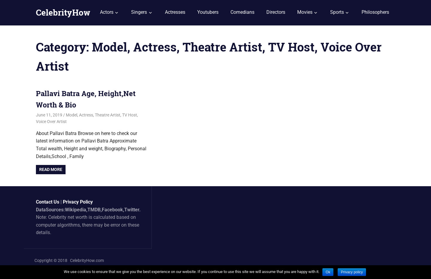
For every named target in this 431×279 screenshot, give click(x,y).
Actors (106, 12)
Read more (50, 169)
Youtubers (207, 12)
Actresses (175, 12)
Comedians (242, 12)
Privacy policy (352, 272)
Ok (328, 272)
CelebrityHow (63, 12)
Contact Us (47, 202)
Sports (337, 12)
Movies (304, 12)
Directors (275, 12)
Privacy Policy (78, 202)
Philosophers (375, 12)
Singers (139, 12)
